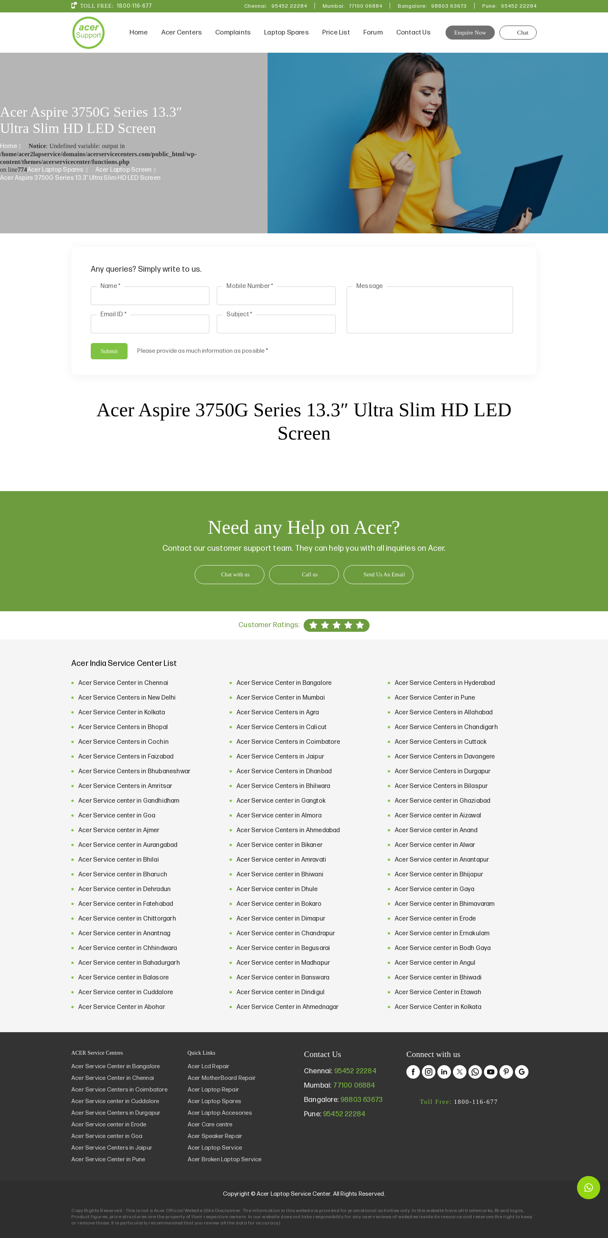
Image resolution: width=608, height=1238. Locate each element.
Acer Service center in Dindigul (281, 992)
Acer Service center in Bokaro (279, 904)
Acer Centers (181, 32)
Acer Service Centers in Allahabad (444, 712)
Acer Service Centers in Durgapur (443, 771)
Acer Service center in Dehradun (124, 889)
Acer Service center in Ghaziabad (442, 801)
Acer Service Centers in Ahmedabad (288, 830)
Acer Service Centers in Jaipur (280, 756)
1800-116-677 (134, 6)
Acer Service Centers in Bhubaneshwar (134, 771)
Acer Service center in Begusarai (283, 948)
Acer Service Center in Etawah (438, 992)
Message (369, 286)
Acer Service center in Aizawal (438, 815)
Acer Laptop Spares (55, 170)
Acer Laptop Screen (123, 170)
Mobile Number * (249, 286)
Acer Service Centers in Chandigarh (446, 727)
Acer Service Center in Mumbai (281, 698)
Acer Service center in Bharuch (122, 874)
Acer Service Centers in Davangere (445, 756)
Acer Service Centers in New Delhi (127, 698)
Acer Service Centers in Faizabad (125, 756)
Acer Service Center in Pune (435, 698)
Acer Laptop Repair (214, 1089)
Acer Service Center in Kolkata (121, 712)
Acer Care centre (210, 1124)
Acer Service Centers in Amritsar (125, 786)
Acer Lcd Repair (209, 1066)
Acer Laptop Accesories (220, 1113)
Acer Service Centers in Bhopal (123, 727)
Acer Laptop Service (215, 1148)
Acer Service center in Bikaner (280, 845)
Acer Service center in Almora (279, 815)
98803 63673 (449, 6)
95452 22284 (289, 6)
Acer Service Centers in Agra (278, 712)
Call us (310, 575)
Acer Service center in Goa (116, 815)
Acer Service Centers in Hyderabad (445, 683)
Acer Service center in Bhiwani (280, 874)
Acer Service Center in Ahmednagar (288, 1007)
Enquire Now (470, 32)
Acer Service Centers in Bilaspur (441, 786)
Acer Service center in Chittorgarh (127, 918)
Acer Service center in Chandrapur (286, 933)
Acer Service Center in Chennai (123, 683)
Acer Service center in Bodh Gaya (443, 948)
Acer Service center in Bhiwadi (438, 977)
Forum (373, 32)
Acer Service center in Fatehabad (125, 904)
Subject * (239, 314)
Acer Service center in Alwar (435, 845)
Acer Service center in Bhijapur (439, 874)
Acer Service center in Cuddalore (125, 992)
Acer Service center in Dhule (277, 889)
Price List (336, 32)
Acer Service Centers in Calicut (281, 727)
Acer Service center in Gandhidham (129, 801)
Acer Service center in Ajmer (119, 830)
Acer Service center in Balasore (123, 977)
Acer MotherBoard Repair (222, 1078)
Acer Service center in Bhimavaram (445, 904)
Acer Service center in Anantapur (442, 860)
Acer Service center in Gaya (434, 889)
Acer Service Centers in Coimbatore (288, 742)
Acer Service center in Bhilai (118, 860)
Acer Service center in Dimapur (281, 918)
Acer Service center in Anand (436, 830)
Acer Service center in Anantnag (124, 933)
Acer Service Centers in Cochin (123, 742)
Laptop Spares (286, 32)
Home (139, 32)
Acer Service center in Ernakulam (442, 933)
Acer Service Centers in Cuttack (441, 742)
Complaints (232, 32)
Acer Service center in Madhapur (283, 963)
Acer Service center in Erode (435, 918)
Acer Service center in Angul (435, 963)
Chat (518, 32)
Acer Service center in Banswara (283, 977)
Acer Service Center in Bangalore (284, 683)
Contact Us (413, 32)
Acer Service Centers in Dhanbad (284, 771)
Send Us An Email (384, 575)
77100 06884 (365, 6)
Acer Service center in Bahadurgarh (129, 963)
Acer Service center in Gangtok (281, 801)
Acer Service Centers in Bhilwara (283, 786)
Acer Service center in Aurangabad (128, 845)
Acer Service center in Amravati (281, 860)
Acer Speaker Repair (215, 1136)
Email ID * (113, 314)
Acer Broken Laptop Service (225, 1159)
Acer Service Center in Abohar (121, 1007)
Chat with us (235, 575)
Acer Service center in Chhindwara (127, 948)
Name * (110, 286)
